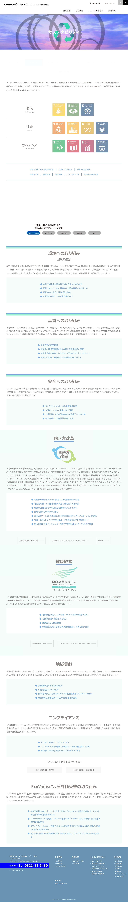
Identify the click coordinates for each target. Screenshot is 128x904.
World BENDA (62, 868)
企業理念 (60, 863)
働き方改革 (64, 235)
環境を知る (119, 868)
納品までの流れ (95, 3)
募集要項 (118, 873)
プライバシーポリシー (18, 872)
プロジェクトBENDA (74, 60)
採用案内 (117, 859)
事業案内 (76, 859)
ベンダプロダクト (48, 235)
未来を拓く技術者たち (54, 60)
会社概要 (60, 866)
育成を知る (119, 866)
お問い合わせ (109, 3)
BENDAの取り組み (14, 60)
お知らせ (59, 882)
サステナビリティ (34, 60)
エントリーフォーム (121, 876)
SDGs (94, 235)
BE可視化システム (79, 863)
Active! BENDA (114, 60)
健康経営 (79, 235)
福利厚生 (118, 871)
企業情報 (59, 859)
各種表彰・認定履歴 (64, 69)
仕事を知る (119, 863)
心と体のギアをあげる (33, 235)
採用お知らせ (120, 878)
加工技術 (77, 866)
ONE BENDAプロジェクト (94, 60)
